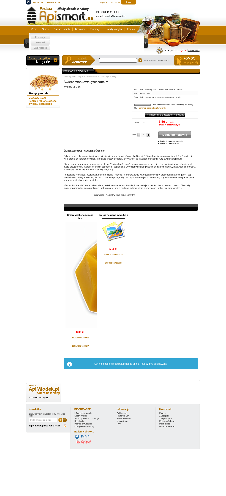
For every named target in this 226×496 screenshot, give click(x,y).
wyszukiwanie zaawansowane (157, 60)
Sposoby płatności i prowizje (87, 418)
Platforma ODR (123, 416)
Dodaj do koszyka (174, 134)
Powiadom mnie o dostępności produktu (165, 115)
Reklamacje (122, 413)
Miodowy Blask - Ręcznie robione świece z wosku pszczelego (90, 76)
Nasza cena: (139, 122)
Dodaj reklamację (167, 426)
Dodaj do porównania (169, 143)
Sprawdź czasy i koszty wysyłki (152, 108)
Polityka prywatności (83, 424)
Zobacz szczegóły (80, 346)
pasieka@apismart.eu (115, 16)
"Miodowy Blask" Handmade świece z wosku (163, 89)
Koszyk (169, 50)
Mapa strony (122, 421)
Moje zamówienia (167, 421)
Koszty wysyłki (81, 416)
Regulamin (79, 421)
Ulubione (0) (194, 50)
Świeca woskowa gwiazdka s (113, 215)
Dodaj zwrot (164, 424)
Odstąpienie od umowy (84, 426)
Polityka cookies (124, 418)
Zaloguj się (38, 2)
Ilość (134, 135)
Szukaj (140, 60)
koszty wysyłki (173, 125)
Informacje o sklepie (83, 413)
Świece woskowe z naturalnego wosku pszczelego (161, 97)
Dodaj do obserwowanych (171, 141)
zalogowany (160, 363)
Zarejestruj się (53, 2)
